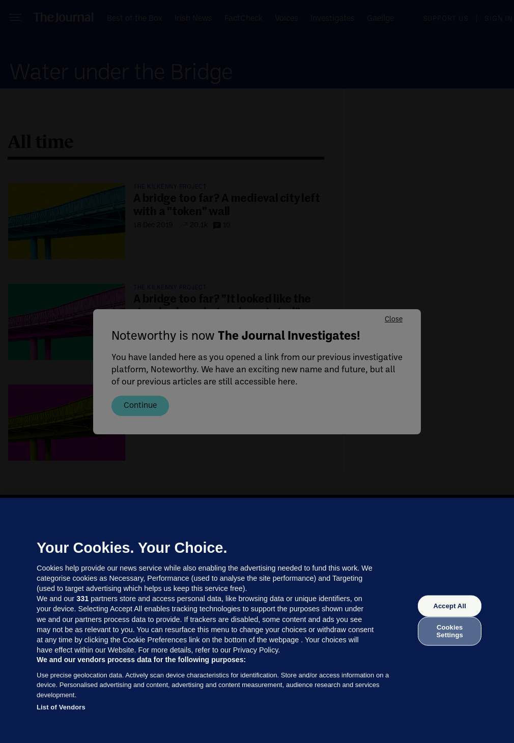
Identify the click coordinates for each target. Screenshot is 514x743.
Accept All (449, 606)
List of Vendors (61, 707)
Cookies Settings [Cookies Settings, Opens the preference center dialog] (450, 631)
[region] (257, 620)
